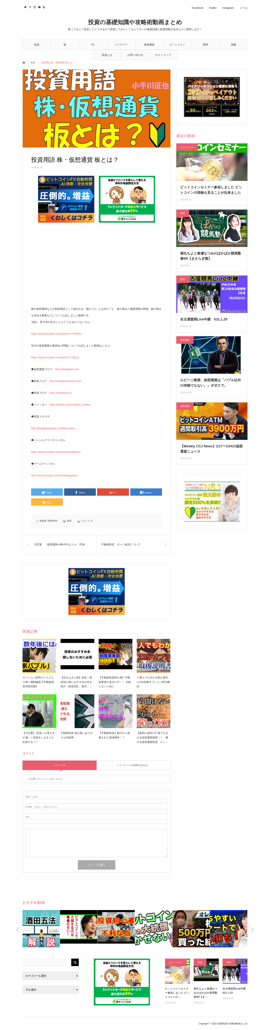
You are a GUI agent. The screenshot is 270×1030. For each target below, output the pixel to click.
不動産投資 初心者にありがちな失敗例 (77, 735)
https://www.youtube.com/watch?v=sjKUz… (56, 357)
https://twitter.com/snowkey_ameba (70, 404)
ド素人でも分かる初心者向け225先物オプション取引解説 (153, 682)
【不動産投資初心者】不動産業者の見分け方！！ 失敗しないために (115, 682)
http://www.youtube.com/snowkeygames (54, 475)
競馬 (205, 44)
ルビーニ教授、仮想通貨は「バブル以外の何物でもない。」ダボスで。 (210, 382)
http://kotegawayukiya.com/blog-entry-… (54, 428)
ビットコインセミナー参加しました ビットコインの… (177, 993)
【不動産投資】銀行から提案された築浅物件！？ (114, 735)
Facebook (197, 7)
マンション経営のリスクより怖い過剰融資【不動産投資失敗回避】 (38, 682)
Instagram (228, 7)
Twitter (213, 7)
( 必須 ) (32, 797)
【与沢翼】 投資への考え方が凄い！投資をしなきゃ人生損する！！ (38, 737)
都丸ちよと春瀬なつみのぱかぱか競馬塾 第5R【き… (205, 993)
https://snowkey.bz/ (61, 392)
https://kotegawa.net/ (67, 369)
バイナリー (121, 44)
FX (93, 44)
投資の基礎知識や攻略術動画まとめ (135, 22)
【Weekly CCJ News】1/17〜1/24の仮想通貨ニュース (211, 449)
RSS (43, 6)
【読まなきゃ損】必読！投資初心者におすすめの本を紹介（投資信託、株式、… (76, 682)
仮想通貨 (149, 44)
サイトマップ (163, 54)
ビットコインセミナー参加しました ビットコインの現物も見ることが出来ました (211, 190)
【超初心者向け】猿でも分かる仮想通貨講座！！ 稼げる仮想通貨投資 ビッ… (152, 737)
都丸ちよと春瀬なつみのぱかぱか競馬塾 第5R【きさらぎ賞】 (210, 256)
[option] (41, 928)
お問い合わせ (135, 54)
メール (244, 7)
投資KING (53, 520)
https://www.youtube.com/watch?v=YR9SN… (57, 333)
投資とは (107, 54)
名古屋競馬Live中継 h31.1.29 (203, 319)
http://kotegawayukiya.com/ (65, 381)
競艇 (233, 44)
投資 (36, 44)
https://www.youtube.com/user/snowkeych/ (56, 451)
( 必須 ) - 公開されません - (42, 807)
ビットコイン (177, 44)
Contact (39, 6)
